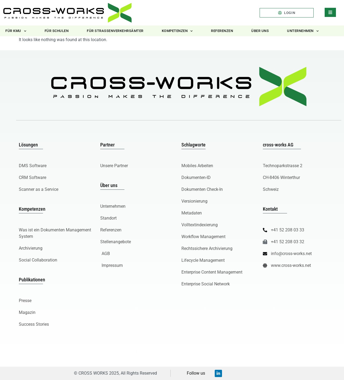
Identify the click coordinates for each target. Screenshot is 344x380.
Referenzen (222, 31)
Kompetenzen (177, 31)
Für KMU (15, 31)
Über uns (260, 31)
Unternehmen (303, 31)
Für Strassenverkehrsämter (115, 31)
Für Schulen (57, 31)
